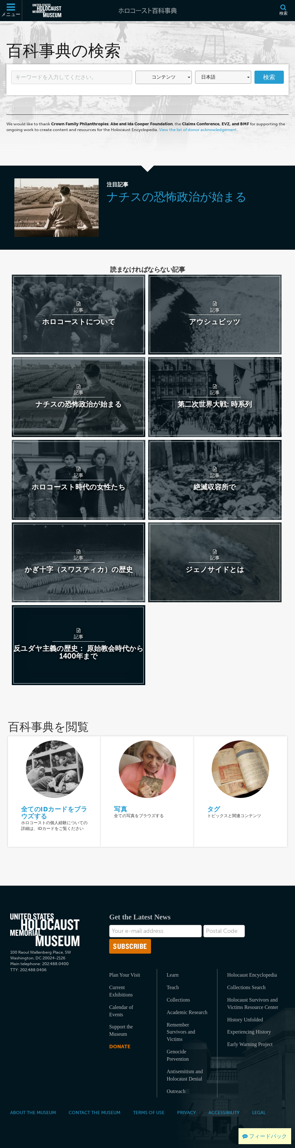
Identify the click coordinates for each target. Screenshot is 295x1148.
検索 (269, 77)
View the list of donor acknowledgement (198, 129)
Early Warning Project (249, 1044)
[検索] (283, 10)
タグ (213, 809)
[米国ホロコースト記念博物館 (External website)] (47, 10)
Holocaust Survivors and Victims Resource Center (252, 1003)
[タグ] (240, 768)
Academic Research (187, 1012)
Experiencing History (249, 1032)
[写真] (147, 768)
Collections (178, 1000)
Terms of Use (148, 1112)
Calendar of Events (121, 1010)
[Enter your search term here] (71, 77)
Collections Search (246, 987)
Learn (172, 975)
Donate (119, 1046)
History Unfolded (245, 1019)
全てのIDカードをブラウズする (54, 812)
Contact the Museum (94, 1112)
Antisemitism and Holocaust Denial (185, 1075)
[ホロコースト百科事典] (147, 10)
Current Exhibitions (121, 991)
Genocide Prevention (178, 1055)
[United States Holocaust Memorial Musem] (44, 929)
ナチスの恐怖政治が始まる (177, 197)
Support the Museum (121, 1030)
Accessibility (223, 1112)
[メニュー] (11, 10)
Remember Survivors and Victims (181, 1032)
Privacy (186, 1112)
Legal (259, 1112)
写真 (120, 809)
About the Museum (33, 1112)
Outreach (176, 1091)
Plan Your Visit (124, 975)
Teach (173, 987)
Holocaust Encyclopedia (252, 975)
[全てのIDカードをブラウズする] (54, 768)
